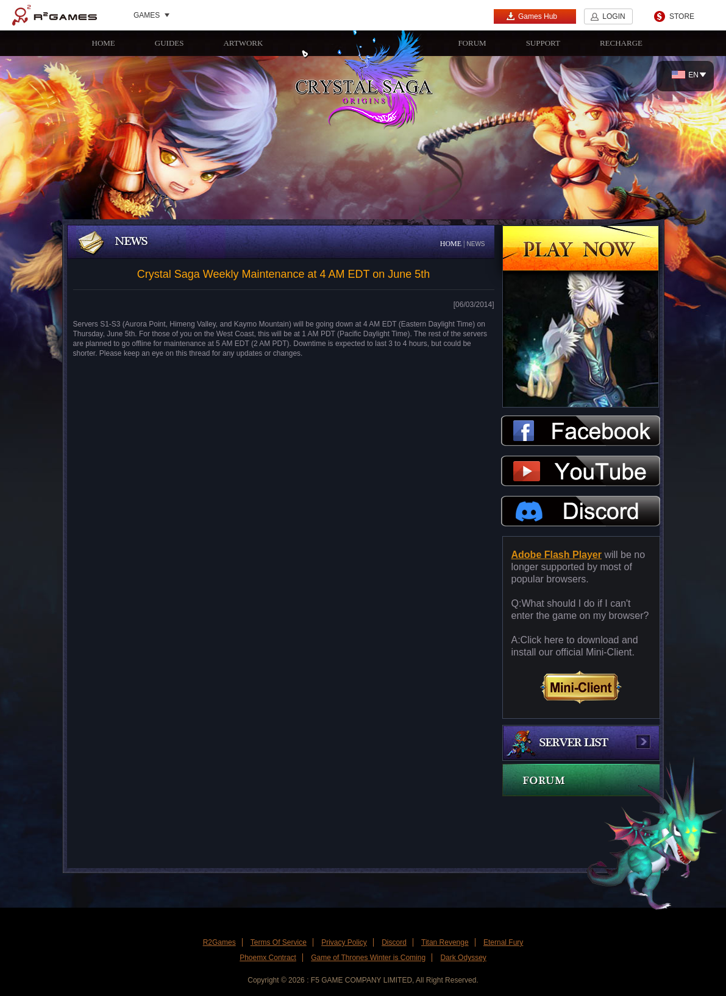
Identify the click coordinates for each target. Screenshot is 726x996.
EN (685, 75)
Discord (394, 942)
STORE (681, 16)
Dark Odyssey (463, 957)
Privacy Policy (344, 942)
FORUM (472, 43)
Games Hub (531, 16)
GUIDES (169, 43)
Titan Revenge (445, 942)
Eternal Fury (503, 942)
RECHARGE (621, 43)
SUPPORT (543, 43)
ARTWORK (243, 43)
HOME (103, 43)
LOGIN (613, 16)
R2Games (54, 15)
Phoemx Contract (268, 957)
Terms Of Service (279, 942)
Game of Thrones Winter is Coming (368, 957)
